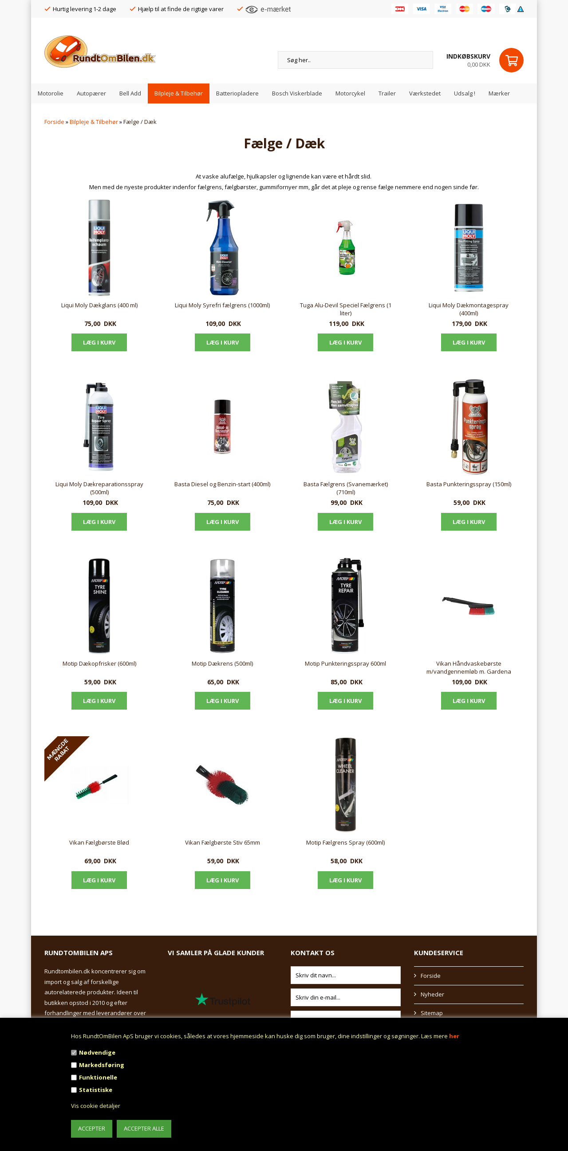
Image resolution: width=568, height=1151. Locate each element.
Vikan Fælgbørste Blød (99, 842)
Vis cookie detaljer (95, 1106)
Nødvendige (97, 1052)
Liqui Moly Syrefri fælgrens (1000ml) (222, 305)
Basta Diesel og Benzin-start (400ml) (222, 484)
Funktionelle (98, 1077)
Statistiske (95, 1090)
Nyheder (432, 994)
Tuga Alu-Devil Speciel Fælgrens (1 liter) (345, 309)
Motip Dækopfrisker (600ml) (99, 663)
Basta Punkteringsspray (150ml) (468, 484)
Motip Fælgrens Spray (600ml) (345, 842)
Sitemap (432, 1013)
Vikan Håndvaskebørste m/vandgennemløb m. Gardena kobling (468, 667)
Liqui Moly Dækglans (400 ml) (99, 305)
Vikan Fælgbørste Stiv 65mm (222, 842)
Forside (54, 122)
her (454, 1036)
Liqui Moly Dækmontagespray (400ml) (469, 309)
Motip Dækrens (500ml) (222, 663)
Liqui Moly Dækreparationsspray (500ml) (99, 488)
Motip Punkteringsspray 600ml (345, 663)
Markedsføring (101, 1065)
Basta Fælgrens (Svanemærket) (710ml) (346, 488)
